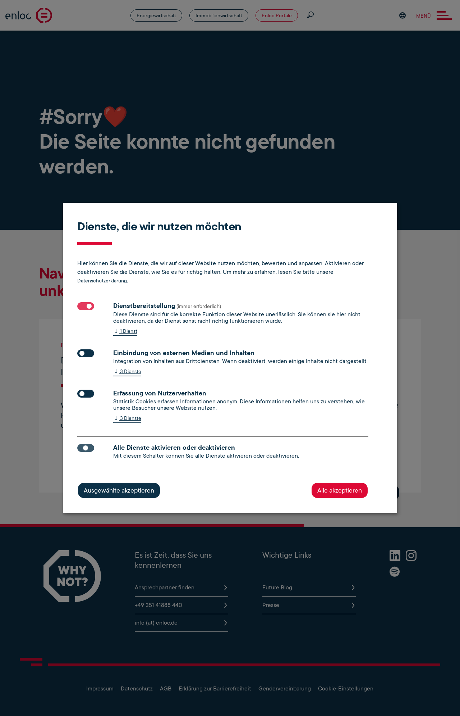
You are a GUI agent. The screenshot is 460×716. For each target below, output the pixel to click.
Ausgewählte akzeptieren (119, 490)
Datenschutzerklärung (102, 281)
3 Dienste (127, 371)
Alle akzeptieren (339, 490)
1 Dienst (125, 331)
